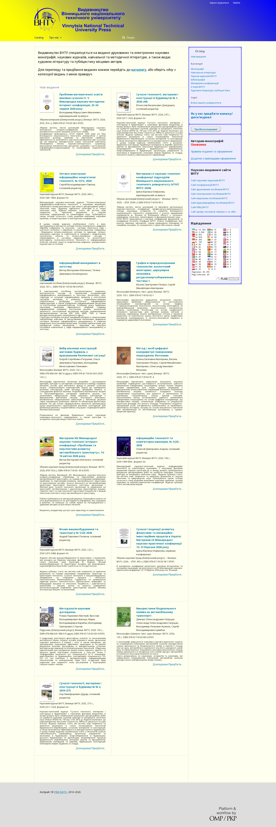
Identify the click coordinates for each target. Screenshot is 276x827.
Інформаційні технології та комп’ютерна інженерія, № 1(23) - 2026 (158, 441)
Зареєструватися (219, 2)
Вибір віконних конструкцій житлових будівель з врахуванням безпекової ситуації (82, 352)
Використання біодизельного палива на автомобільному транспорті (156, 612)
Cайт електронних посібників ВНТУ (211, 193)
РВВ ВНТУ (60, 792)
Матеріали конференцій (205, 83)
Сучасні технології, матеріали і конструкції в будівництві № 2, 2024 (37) (80, 687)
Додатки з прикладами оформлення (213, 158)
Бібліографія (198, 79)
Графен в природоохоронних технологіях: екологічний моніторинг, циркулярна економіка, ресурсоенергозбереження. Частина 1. (155, 272)
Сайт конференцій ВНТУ (205, 184)
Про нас (54, 37)
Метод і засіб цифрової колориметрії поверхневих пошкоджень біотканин (154, 352)
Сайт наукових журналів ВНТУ (208, 180)
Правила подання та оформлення (211, 151)
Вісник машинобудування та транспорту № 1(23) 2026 (78, 530)
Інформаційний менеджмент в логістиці (79, 264)
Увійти (236, 2)
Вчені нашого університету (206, 102)
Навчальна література (203, 72)
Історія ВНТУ (198, 86)
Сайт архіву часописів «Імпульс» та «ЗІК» (213, 211)
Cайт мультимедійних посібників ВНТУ (212, 202)
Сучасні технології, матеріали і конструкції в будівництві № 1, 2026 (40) (157, 98)
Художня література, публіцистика (210, 90)
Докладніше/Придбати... (91, 154)
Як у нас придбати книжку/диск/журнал (212, 115)
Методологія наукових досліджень (74, 610)
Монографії (197, 68)
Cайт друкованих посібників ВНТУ (210, 189)
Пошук (130, 37)
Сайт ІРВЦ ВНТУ (200, 207)
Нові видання (198, 56)
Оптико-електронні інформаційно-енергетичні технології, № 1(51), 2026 (77, 177)
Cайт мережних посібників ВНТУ (209, 198)
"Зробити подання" (206, 129)
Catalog (38, 37)
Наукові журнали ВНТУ (204, 76)
